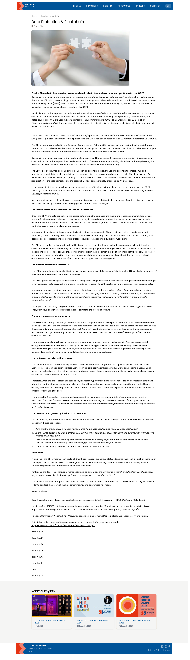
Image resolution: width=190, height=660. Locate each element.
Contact (155, 6)
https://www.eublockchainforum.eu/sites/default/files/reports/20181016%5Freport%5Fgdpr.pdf (100, 500)
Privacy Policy (154, 650)
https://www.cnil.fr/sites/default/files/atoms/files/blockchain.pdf (63, 525)
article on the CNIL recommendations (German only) (78, 200)
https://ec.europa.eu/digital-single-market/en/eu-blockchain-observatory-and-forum (104, 516)
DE (168, 6)
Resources (124, 6)
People (77, 6)
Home (34, 16)
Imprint (166, 650)
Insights (108, 6)
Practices (92, 6)
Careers (140, 6)
